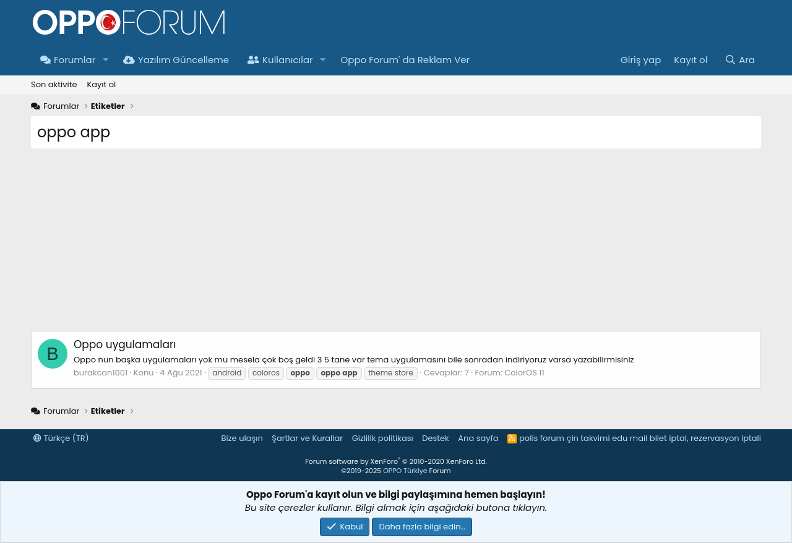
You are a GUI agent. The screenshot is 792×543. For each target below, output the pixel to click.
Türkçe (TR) (61, 438)
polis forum (541, 438)
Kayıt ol (101, 84)
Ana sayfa (478, 438)
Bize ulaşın (242, 438)
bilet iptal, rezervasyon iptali (705, 438)
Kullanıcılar (280, 59)
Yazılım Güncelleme (176, 59)
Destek (435, 438)
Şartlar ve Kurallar (307, 438)
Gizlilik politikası (382, 438)
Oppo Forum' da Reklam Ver (405, 59)
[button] (105, 60)
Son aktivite (54, 84)
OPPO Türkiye (405, 471)
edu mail (629, 438)
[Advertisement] (396, 244)
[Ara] (739, 60)
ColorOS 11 (524, 372)
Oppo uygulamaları (125, 344)
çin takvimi (587, 438)
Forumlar (67, 59)
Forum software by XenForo (395, 461)
